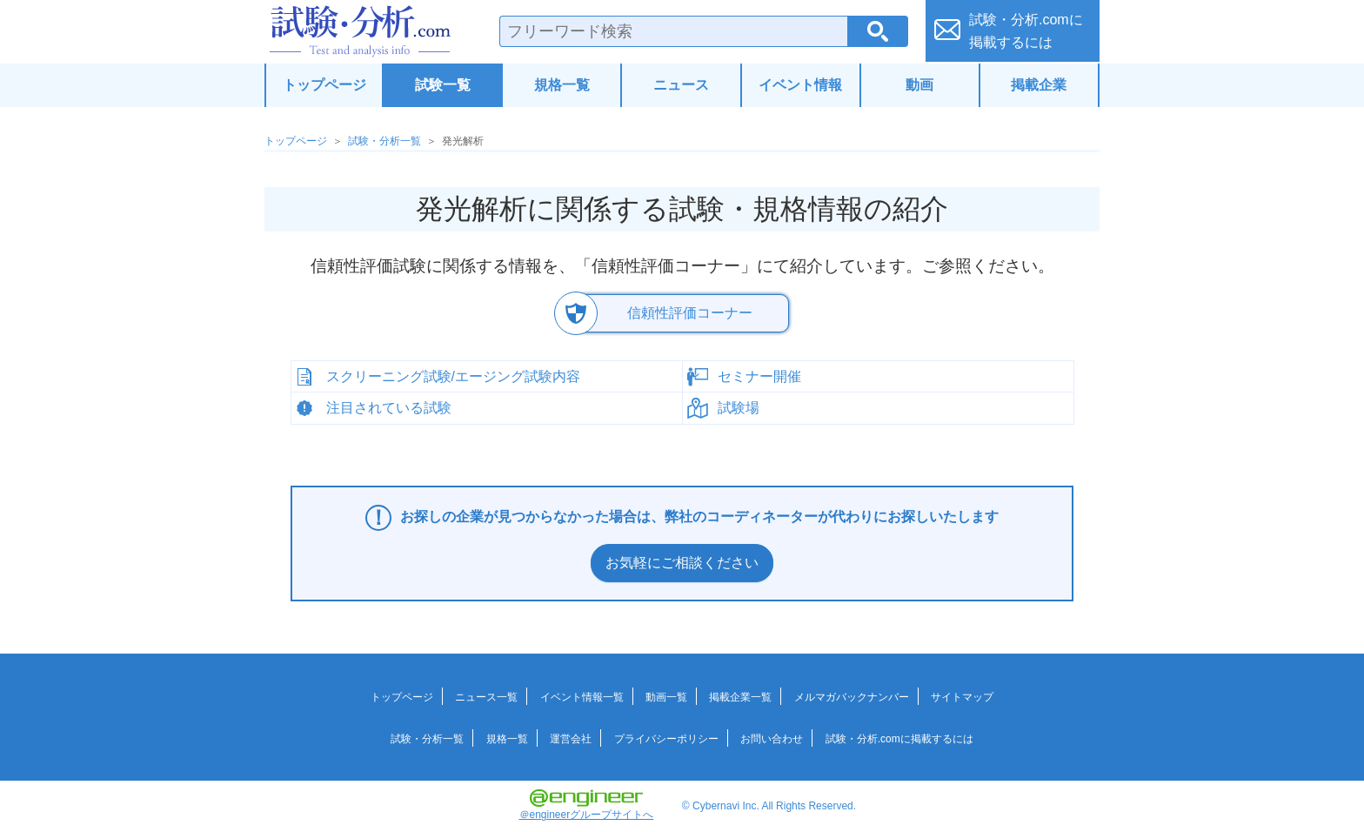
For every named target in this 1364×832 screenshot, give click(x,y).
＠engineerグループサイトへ (586, 805)
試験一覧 (443, 84)
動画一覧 (666, 697)
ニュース (681, 84)
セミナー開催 (759, 375)
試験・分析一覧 (384, 141)
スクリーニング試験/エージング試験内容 (453, 375)
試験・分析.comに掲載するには (899, 739)
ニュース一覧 (486, 697)
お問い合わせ (771, 739)
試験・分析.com (360, 31)
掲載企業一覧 (740, 697)
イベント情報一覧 (582, 697)
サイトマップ (962, 697)
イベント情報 (800, 84)
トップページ (324, 84)
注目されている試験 (388, 407)
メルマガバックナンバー (851, 697)
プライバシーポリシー (666, 739)
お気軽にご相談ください (682, 562)
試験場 (738, 407)
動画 (919, 84)
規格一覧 (562, 84)
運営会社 (571, 739)
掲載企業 (1038, 84)
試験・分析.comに (1026, 31)
